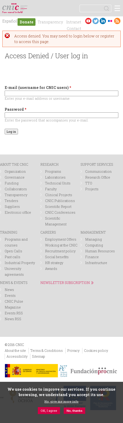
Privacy (73, 350)
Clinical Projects (58, 195)
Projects (91, 189)
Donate (26, 21)
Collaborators (16, 189)
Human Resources (100, 251)
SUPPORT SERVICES (97, 164)
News (9, 289)
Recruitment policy (60, 251)
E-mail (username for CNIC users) (38, 87)
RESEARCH (49, 164)
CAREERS (48, 232)
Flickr (110, 21)
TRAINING (8, 232)
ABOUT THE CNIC (14, 164)
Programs (53, 171)
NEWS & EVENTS (14, 282)
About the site (15, 350)
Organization (15, 171)
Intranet (73, 21)
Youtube (88, 21)
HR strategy (54, 263)
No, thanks (74, 410)
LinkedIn (103, 21)
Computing (94, 245)
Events (10, 295)
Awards (51, 268)
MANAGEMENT (93, 232)
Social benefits (57, 257)
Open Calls (13, 251)
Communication (98, 171)
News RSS (13, 319)
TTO (88, 183)
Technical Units (57, 183)
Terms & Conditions (46, 350)
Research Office (97, 177)
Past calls (12, 257)
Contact (74, 28)
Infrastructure (96, 263)
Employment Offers (60, 239)
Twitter (95, 21)
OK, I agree (49, 410)
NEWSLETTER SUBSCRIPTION (65, 282)
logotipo (24, 5)
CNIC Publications (60, 201)
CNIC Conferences (60, 212)
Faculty (51, 189)
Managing (93, 239)
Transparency (50, 21)
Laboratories (55, 177)
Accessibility (17, 356)
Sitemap (38, 356)
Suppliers (12, 206)
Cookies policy (96, 350)
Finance (92, 257)
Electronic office (18, 212)
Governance (15, 177)
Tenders (11, 201)
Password (15, 109)
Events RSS (14, 313)
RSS (117, 21)
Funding (11, 183)
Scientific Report (58, 206)
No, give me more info (61, 401)
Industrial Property (20, 263)
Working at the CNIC (61, 245)
